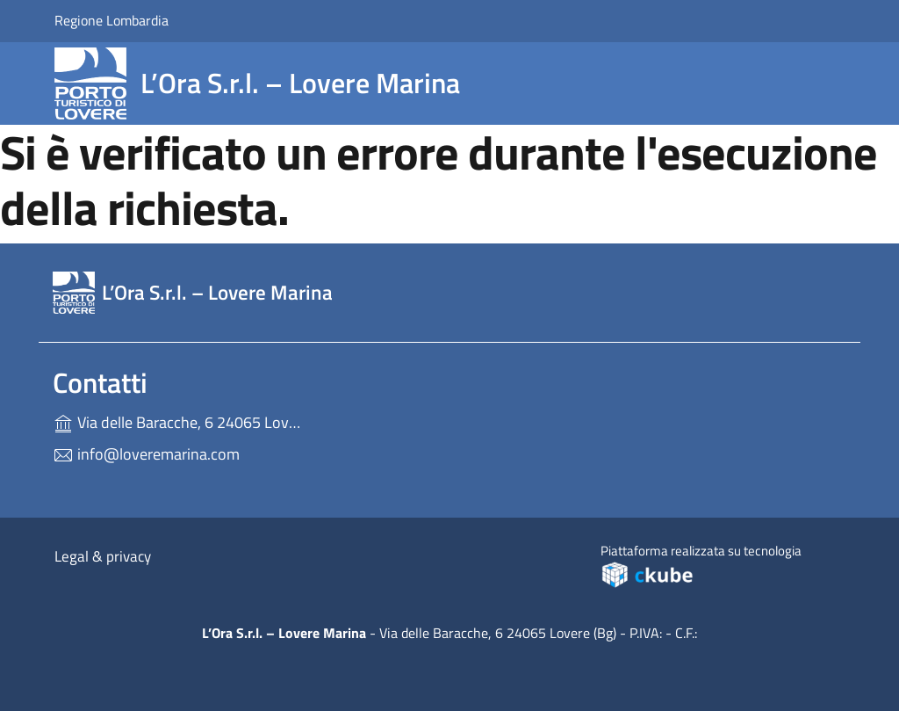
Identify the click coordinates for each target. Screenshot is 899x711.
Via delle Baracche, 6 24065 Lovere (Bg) (178, 420)
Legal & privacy (102, 556)
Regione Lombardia (111, 20)
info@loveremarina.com (146, 454)
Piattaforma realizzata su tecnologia (715, 564)
